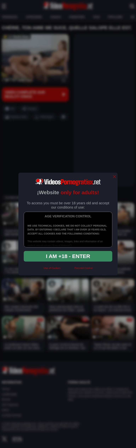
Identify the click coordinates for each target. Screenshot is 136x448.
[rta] (67, 269)
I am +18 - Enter (68, 256)
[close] (114, 176)
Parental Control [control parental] (83, 268)
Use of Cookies (52, 268)
